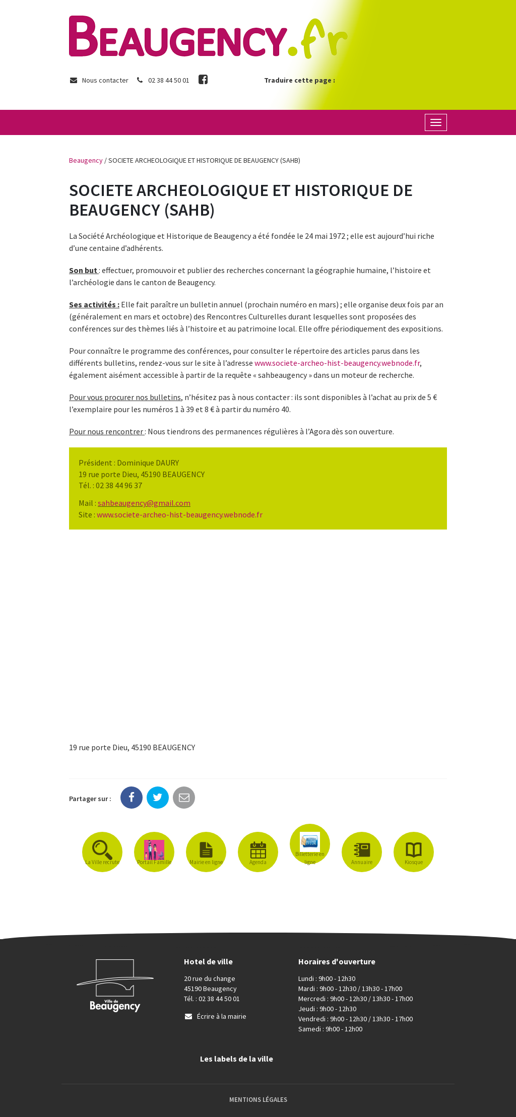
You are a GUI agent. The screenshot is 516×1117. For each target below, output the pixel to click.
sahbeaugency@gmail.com (144, 503)
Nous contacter (98, 80)
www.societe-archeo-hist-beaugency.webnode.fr (337, 363)
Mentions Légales (258, 1099)
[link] (144, 503)
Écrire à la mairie (215, 1016)
